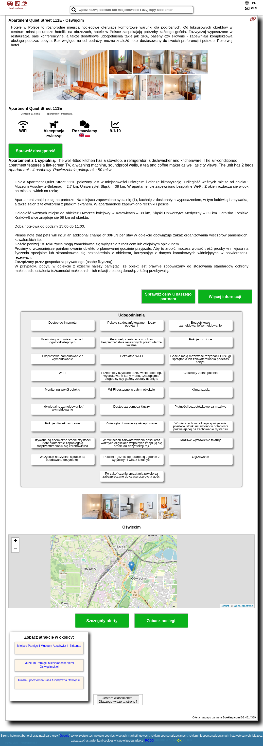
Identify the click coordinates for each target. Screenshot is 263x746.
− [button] (15, 548)
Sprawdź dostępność (35, 151)
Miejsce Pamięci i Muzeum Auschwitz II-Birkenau (49, 645)
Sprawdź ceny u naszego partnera (168, 296)
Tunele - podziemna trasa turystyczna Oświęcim (49, 680)
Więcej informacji (225, 297)
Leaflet (225, 605)
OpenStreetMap (243, 605)
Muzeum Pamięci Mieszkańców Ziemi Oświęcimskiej (49, 664)
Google (64, 735)
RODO (149, 740)
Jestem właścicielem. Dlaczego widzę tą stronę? (118, 699)
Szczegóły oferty (101, 621)
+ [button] (15, 541)
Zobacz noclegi (161, 621)
